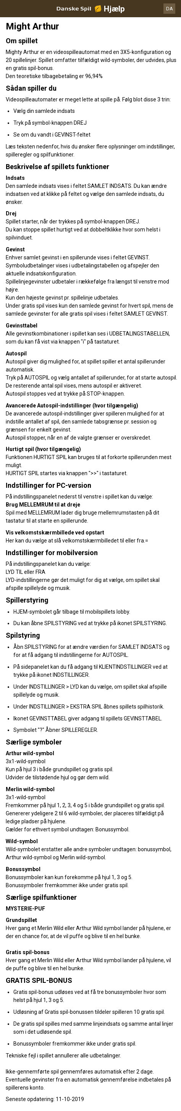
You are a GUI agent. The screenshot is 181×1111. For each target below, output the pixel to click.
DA (169, 8)
